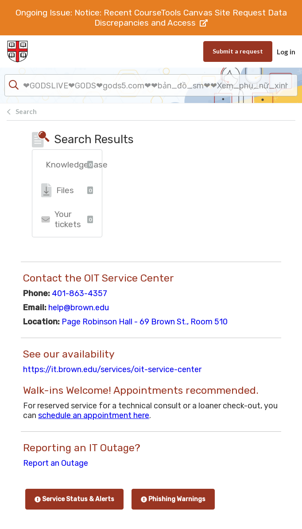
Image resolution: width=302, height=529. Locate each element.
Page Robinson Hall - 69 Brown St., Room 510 (145, 322)
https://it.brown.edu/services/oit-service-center (112, 369)
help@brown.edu (78, 307)
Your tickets (67, 219)
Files (67, 190)
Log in (286, 52)
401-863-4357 (79, 293)
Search (26, 111)
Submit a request (238, 51)
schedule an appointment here (93, 415)
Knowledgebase (74, 165)
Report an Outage (55, 463)
